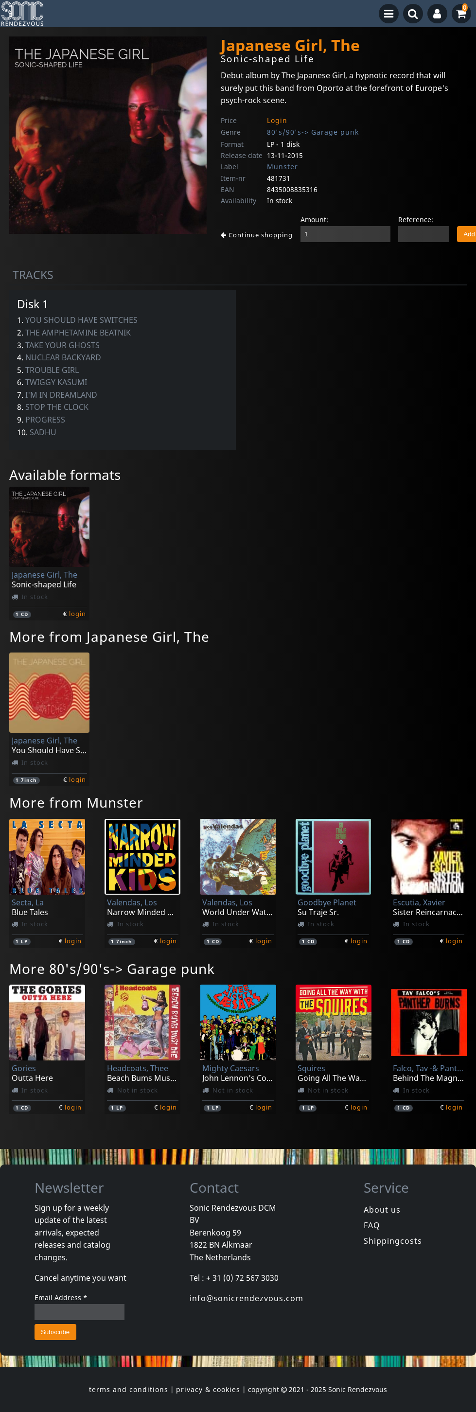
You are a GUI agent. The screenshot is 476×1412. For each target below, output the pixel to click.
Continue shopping (257, 234)
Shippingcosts (393, 1241)
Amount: (314, 219)
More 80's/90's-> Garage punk (112, 968)
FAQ (372, 1225)
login (77, 613)
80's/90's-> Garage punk (313, 132)
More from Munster (76, 802)
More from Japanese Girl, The (109, 636)
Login (277, 120)
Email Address (61, 1297)
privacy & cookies (208, 1389)
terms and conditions (128, 1389)
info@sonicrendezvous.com (246, 1298)
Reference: (415, 219)
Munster (282, 166)
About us (382, 1209)
